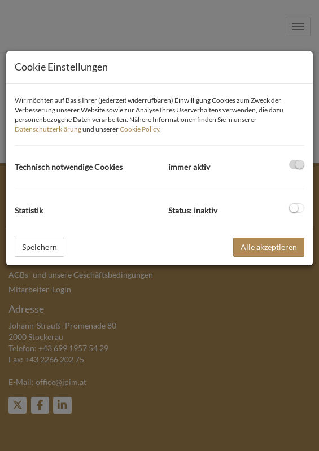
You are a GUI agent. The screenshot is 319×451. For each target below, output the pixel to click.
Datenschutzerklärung (48, 129)
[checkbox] (296, 164)
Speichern (39, 247)
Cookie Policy (139, 129)
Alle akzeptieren (269, 247)
